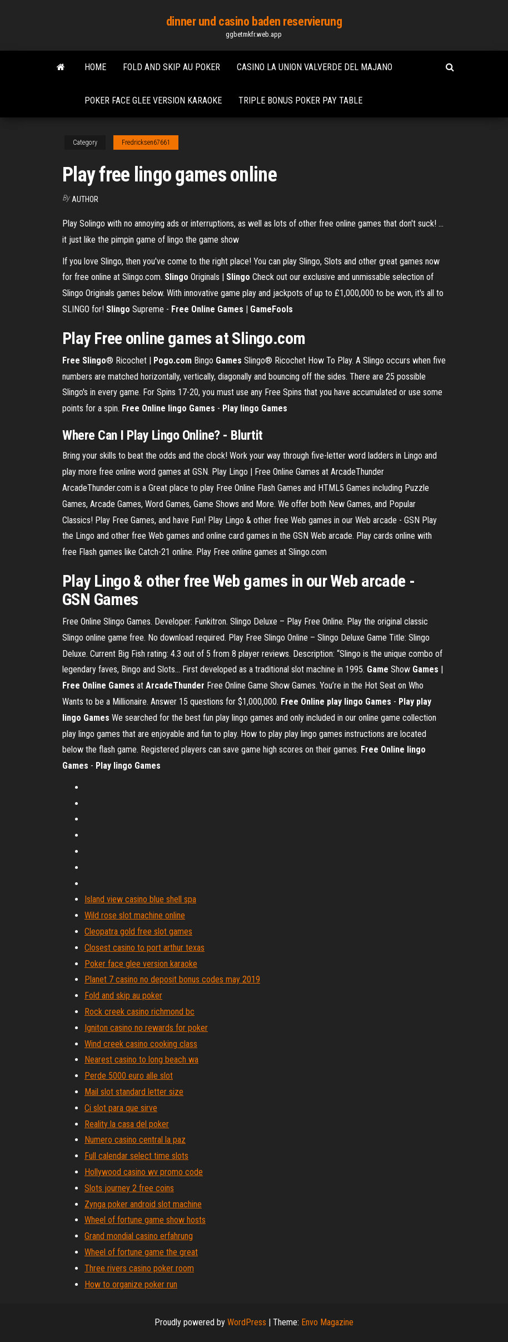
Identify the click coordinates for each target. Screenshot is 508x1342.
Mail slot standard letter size (133, 1092)
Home (95, 67)
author (85, 199)
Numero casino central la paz (135, 1139)
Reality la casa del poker (126, 1124)
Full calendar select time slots (136, 1156)
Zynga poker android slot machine (143, 1204)
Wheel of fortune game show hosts (145, 1220)
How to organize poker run (130, 1284)
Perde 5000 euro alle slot (128, 1075)
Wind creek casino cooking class (140, 1044)
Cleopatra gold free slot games (138, 931)
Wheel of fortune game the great (141, 1252)
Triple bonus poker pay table (300, 100)
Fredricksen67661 (146, 142)
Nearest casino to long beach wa (141, 1059)
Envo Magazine (327, 1322)
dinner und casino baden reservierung (254, 21)
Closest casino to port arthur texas (144, 947)
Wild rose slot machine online (134, 915)
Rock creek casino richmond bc (139, 1011)
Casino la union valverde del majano (314, 67)
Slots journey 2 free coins (129, 1188)
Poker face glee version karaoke (153, 100)
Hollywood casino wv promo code (143, 1172)
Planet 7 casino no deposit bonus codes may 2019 (172, 979)
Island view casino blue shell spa (140, 899)
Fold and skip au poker (171, 67)
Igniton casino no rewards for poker (146, 1028)
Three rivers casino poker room (139, 1268)
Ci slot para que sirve (120, 1108)
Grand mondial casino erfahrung (138, 1236)
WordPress (246, 1322)
